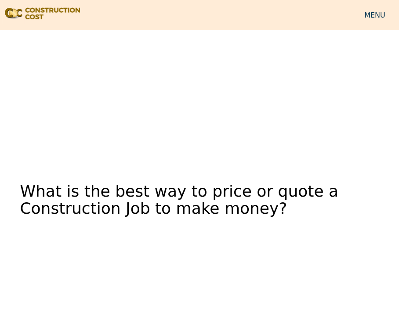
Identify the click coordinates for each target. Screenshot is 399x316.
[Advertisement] (199, 100)
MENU (374, 15)
